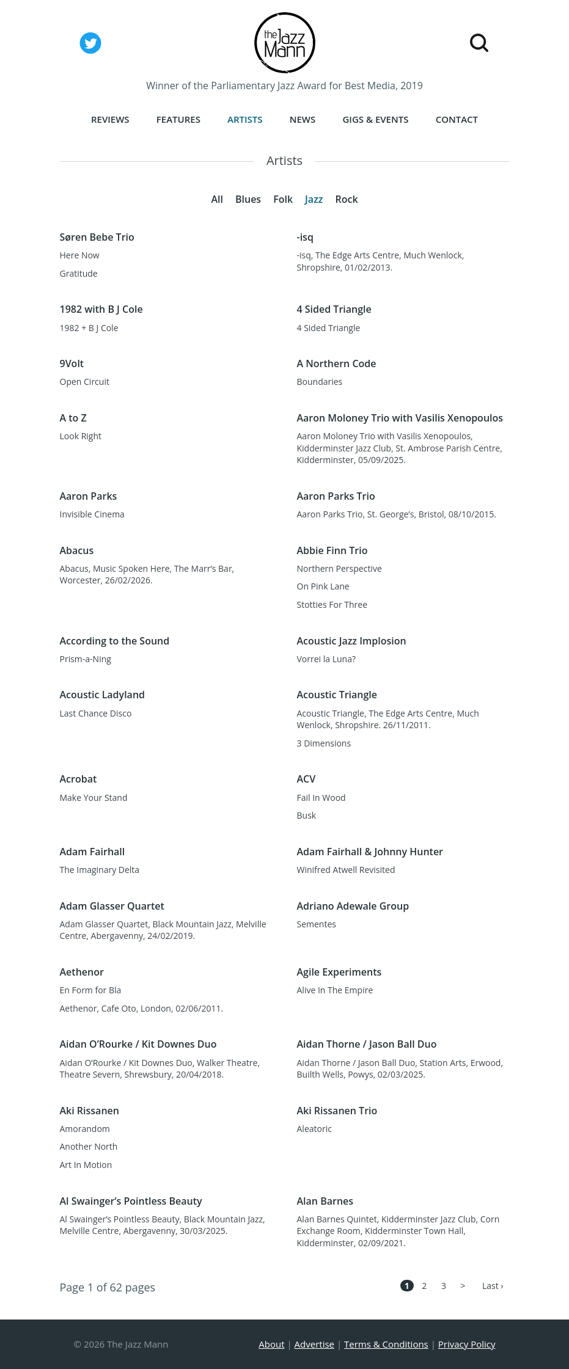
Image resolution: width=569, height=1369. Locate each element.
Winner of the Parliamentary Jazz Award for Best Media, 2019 (284, 85)
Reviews (110, 119)
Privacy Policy (467, 1344)
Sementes (316, 924)
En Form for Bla (91, 990)
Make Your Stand (94, 797)
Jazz (314, 199)
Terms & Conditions (386, 1344)
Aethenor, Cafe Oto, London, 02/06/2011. (142, 1008)
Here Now (80, 255)
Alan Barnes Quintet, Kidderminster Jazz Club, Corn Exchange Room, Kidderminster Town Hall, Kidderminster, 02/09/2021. (398, 1231)
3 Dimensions (324, 743)
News (303, 119)
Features (178, 119)
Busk (307, 815)
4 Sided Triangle (329, 328)
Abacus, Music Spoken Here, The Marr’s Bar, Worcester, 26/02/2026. (147, 574)
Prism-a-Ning (85, 659)
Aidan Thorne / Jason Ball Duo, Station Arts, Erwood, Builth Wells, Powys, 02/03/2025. (400, 1069)
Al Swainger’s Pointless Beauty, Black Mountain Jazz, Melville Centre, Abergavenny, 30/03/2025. (162, 1225)
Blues (248, 199)
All (217, 199)
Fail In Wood (321, 797)
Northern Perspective (339, 568)
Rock (346, 199)
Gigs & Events (375, 119)
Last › (493, 1285)
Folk (283, 199)
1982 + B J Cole (89, 328)
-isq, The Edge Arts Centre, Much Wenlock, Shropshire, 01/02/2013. (380, 261)
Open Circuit (84, 381)
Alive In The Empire (335, 990)
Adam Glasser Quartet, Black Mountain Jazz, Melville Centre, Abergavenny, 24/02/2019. (163, 930)
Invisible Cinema (92, 514)
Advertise (314, 1344)
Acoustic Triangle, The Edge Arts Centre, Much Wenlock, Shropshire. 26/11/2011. (388, 719)
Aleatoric (314, 1128)
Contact (457, 119)
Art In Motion (86, 1164)
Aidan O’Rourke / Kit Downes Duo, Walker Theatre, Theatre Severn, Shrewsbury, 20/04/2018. (160, 1069)
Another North (89, 1146)
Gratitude (79, 273)
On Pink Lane (323, 586)
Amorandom (85, 1128)
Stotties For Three (332, 604)
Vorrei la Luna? (326, 659)
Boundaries (320, 381)
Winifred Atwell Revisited (346, 869)
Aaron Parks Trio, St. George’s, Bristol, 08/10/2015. (396, 514)
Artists (245, 119)
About (271, 1344)
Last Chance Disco (96, 713)
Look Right (81, 436)
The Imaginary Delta (100, 869)
